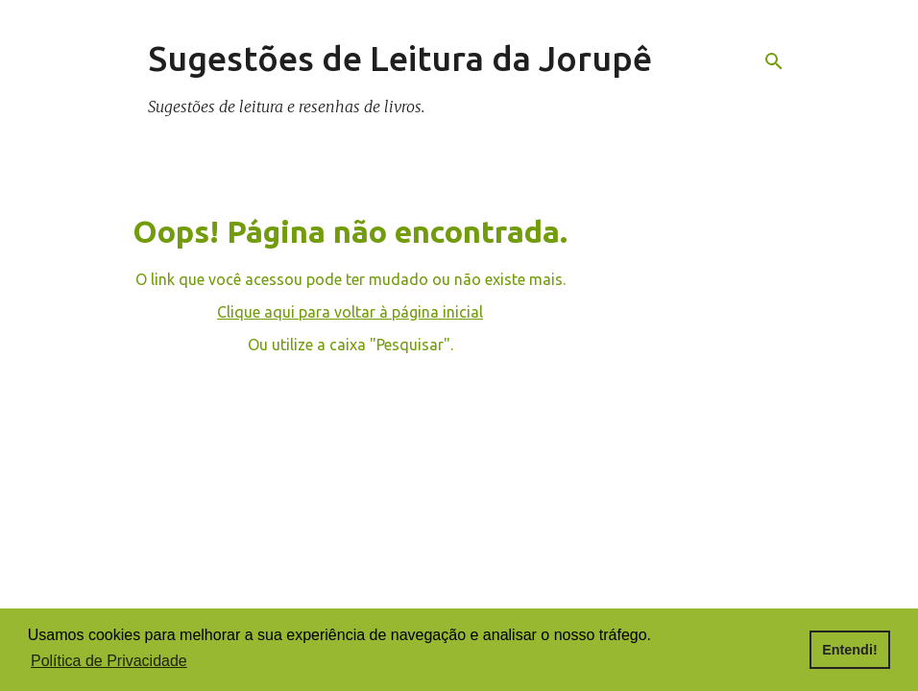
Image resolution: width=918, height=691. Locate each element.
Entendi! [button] (850, 649)
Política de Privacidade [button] (109, 661)
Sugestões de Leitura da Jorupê (400, 58)
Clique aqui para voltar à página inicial (350, 312)
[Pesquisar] (773, 61)
